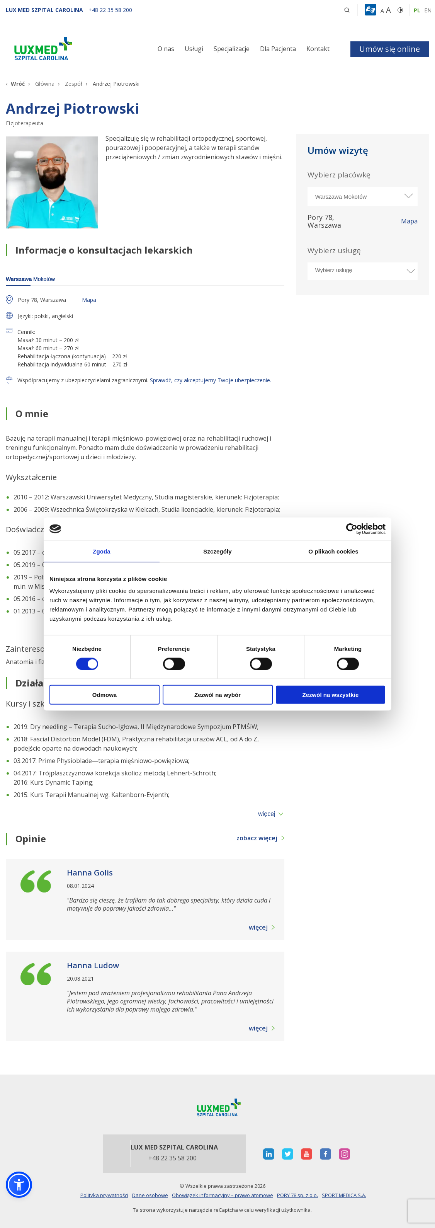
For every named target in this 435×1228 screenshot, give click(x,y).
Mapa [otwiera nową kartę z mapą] (89, 299)
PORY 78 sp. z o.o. (297, 1195)
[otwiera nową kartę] (268, 1154)
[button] (347, 10)
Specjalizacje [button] (232, 48)
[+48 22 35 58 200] (110, 10)
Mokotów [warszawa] (30, 279)
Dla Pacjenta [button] (278, 48)
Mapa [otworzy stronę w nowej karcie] (409, 221)
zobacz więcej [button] (256, 838)
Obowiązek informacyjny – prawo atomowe (222, 1195)
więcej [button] (258, 927)
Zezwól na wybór (217, 694)
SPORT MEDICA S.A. (344, 1195)
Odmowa (104, 694)
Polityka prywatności (104, 1195)
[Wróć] (15, 83)
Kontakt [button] (318, 48)
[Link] (72, 50)
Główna (44, 83)
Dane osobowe (150, 1195)
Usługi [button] (194, 48)
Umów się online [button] (389, 49)
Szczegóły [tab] (217, 551)
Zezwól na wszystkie (330, 694)
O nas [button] (166, 48)
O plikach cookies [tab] (333, 551)
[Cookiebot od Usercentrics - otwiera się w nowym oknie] (352, 529)
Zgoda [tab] (101, 551)
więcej (266, 814)
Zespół (73, 83)
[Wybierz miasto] (363, 196)
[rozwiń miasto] (408, 196)
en (428, 10)
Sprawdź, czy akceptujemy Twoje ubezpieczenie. (210, 380)
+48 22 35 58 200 (172, 1158)
